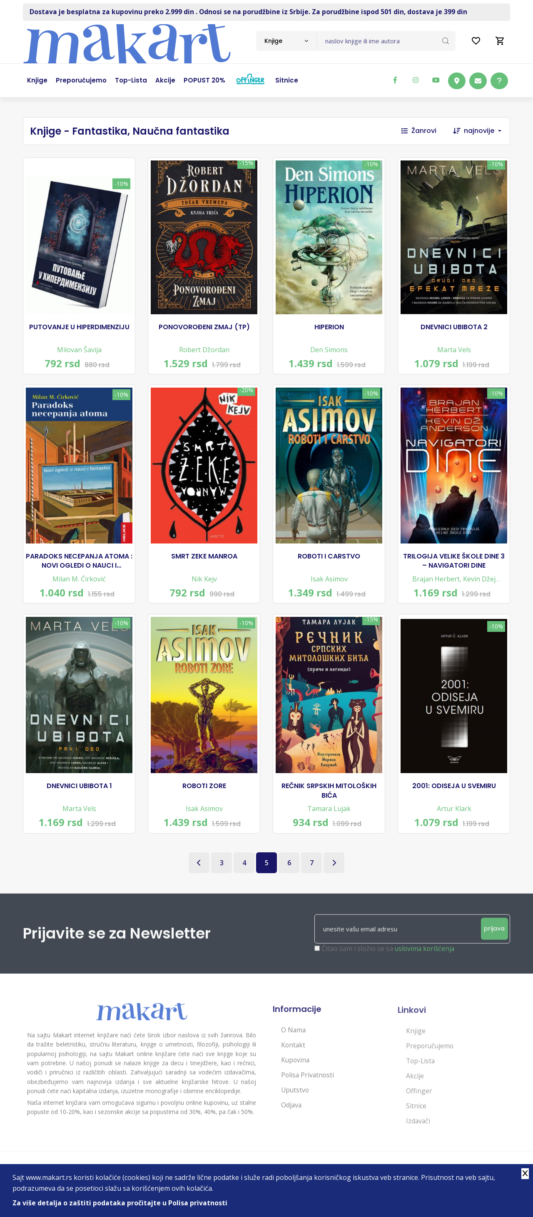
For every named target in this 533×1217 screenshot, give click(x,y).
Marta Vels (454, 351)
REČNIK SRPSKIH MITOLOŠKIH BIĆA (328, 799)
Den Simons (329, 351)
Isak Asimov (329, 583)
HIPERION (329, 328)
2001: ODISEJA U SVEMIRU (454, 794)
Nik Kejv (204, 583)
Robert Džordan (204, 351)
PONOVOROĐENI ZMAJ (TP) (204, 328)
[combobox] (286, 41)
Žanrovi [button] (418, 130)
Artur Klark (454, 817)
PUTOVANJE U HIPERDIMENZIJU (79, 328)
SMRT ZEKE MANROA (204, 561)
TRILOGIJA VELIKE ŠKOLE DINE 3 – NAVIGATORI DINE (454, 566)
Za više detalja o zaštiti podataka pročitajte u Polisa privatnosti (120, 1202)
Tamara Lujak (329, 817)
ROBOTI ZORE (204, 794)
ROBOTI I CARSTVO (329, 561)
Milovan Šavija (79, 351)
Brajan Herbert (436, 583)
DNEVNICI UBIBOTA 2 (454, 328)
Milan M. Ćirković (79, 583)
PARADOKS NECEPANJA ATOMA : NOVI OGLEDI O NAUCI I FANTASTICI (79, 566)
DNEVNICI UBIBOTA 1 (79, 794)
